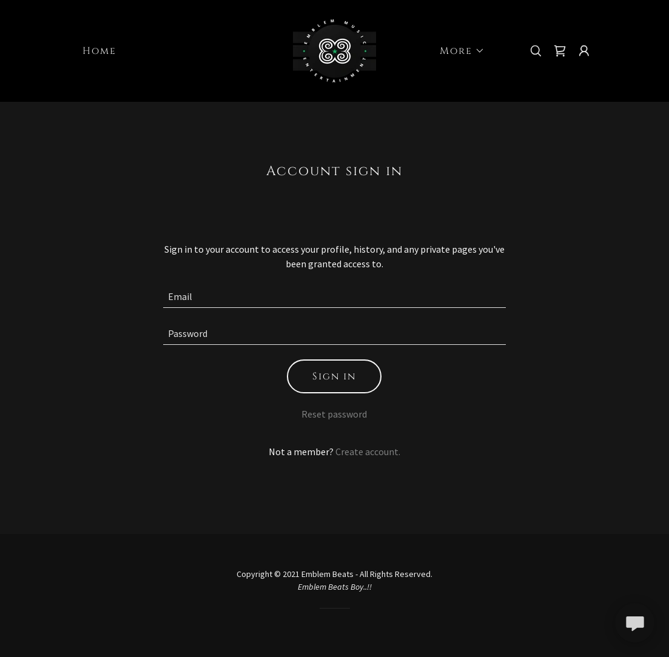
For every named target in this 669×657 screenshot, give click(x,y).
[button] (457, 51)
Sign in (334, 376)
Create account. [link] (367, 451)
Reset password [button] (334, 414)
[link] (334, 50)
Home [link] (99, 51)
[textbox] (334, 296)
